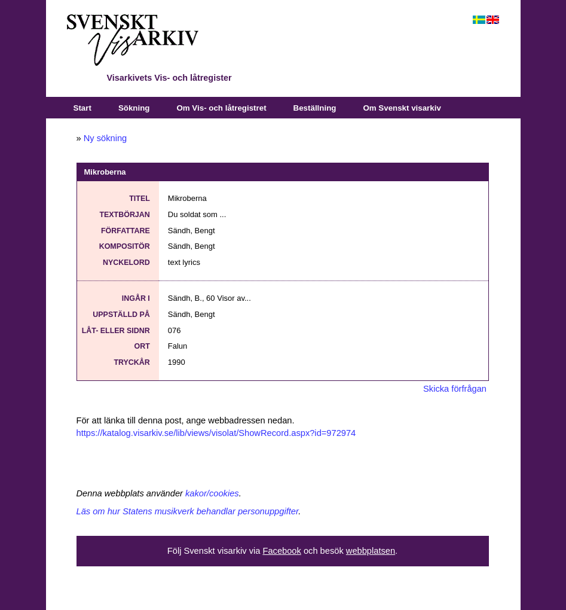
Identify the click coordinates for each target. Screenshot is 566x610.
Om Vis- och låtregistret (221, 107)
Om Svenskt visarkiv (401, 107)
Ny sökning (105, 138)
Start (82, 107)
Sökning (134, 107)
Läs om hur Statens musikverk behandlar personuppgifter (188, 511)
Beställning (314, 107)
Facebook (281, 551)
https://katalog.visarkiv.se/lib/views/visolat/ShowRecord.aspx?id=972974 (216, 433)
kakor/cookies (212, 493)
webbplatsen (370, 551)
